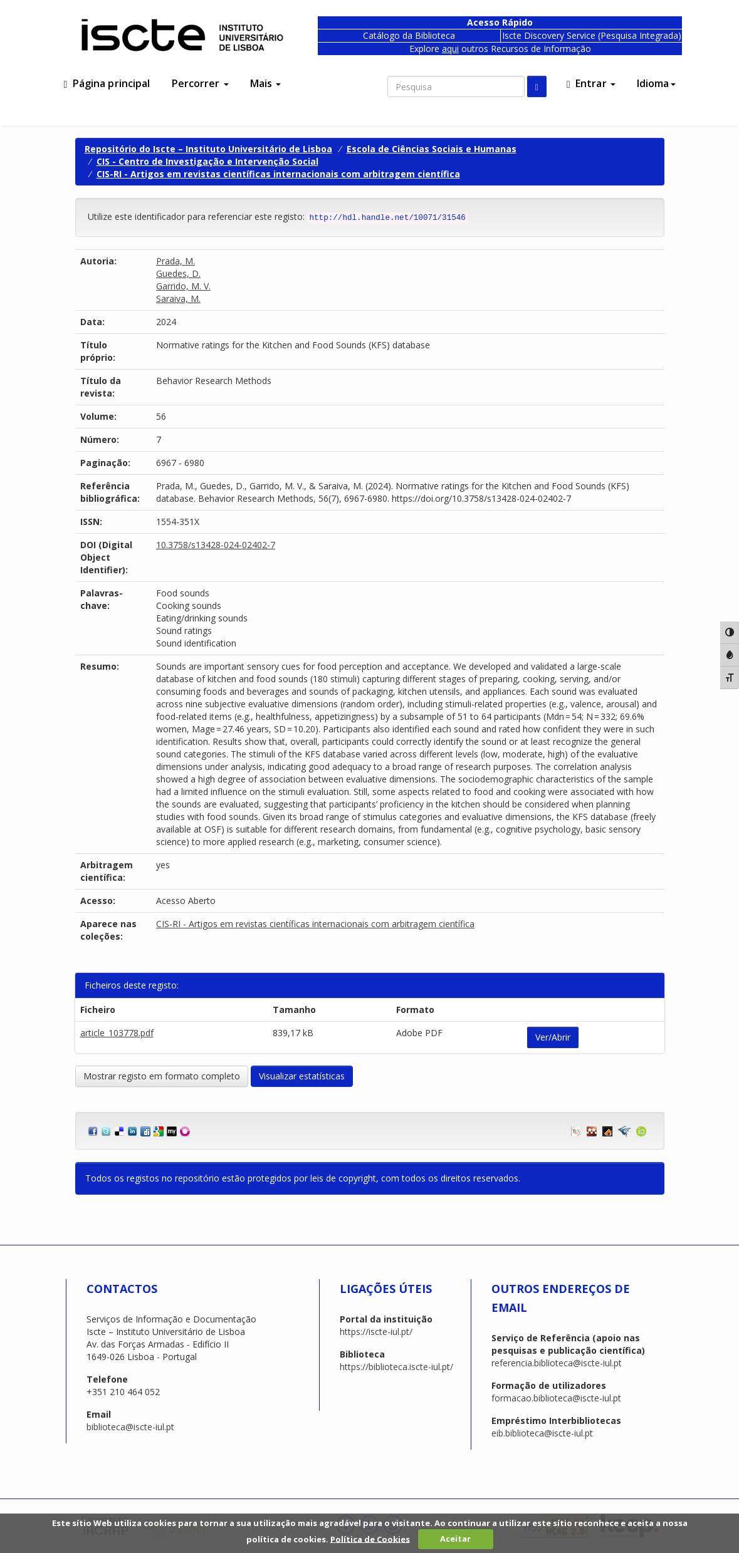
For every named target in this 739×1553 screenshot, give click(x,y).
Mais (265, 83)
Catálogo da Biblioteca (409, 35)
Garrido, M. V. (183, 286)
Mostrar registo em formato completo (161, 1076)
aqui (450, 49)
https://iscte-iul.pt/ (376, 1331)
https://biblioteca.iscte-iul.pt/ (396, 1367)
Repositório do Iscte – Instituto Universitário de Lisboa (208, 149)
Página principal (107, 83)
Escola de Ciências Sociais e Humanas (431, 149)
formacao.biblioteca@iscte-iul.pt (556, 1398)
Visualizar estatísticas (302, 1076)
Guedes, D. (178, 273)
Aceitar (455, 1538)
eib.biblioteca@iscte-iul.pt (542, 1433)
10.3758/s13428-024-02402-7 (215, 545)
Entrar (591, 83)
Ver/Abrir (552, 1037)
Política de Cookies (370, 1538)
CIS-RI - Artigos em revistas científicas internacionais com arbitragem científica (278, 174)
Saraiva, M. (178, 298)
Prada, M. (175, 261)
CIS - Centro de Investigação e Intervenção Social (207, 161)
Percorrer (200, 83)
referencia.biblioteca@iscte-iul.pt (556, 1363)
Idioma (656, 83)
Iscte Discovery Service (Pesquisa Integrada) (591, 35)
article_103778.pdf (117, 1033)
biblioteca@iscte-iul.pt (130, 1427)
